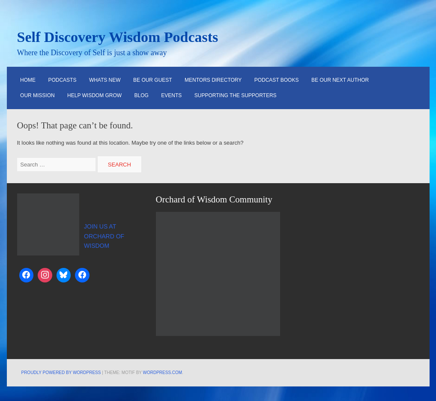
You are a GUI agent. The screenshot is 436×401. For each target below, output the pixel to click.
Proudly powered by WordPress (61, 372)
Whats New (105, 80)
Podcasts (62, 80)
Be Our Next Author (340, 80)
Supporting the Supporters (235, 95)
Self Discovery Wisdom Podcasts (117, 37)
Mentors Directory (213, 80)
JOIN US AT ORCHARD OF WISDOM (104, 236)
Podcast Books (276, 80)
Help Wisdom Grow (94, 95)
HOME (28, 80)
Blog (141, 95)
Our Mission (37, 95)
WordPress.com (162, 372)
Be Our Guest (152, 80)
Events (171, 95)
